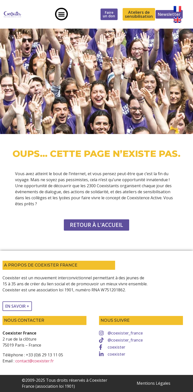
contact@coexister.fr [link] (34, 361)
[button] (61, 14)
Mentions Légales (153, 383)
